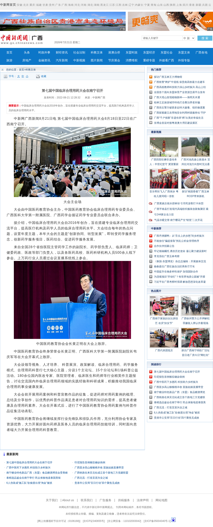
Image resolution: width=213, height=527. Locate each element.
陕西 (173, 4)
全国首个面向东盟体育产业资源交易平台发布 (179, 92)
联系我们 (87, 500)
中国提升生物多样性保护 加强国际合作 (176, 271)
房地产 (26, 60)
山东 (160, 4)
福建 (39, 4)
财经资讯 (62, 52)
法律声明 (143, 500)
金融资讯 (44, 60)
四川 (185, 4)
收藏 (43, 76)
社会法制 (79, 52)
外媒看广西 (166, 60)
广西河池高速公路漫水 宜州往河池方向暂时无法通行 (195, 164)
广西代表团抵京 (164, 350)
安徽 (19, 4)
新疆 (198, 4)
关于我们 (52, 500)
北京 (26, 4)
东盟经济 (149, 52)
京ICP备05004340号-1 (157, 521)
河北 (77, 4)
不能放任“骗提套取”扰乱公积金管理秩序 (176, 240)
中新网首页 (8, 4)
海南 (71, 4)
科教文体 (97, 52)
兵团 (205, 4)
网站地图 (161, 500)
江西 (118, 4)
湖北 (90, 4)
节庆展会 (114, 60)
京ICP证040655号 (93, 521)
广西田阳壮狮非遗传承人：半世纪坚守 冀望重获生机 (164, 164)
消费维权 (132, 60)
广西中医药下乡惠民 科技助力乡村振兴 (28, 467)
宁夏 (147, 4)
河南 (83, 4)
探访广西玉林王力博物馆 (168, 76)
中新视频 (79, 60)
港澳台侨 (114, 52)
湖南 (96, 4)
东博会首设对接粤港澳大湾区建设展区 (175, 122)
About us (68, 500)
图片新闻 (97, 60)
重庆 (32, 4)
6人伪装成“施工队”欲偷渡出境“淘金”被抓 (29, 482)
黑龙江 (104, 4)
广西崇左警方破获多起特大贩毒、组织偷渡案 (179, 107)
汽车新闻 (62, 60)
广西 (64, 4)
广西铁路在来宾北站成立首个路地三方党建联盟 (101, 472)
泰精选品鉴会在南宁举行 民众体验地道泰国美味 (33, 477)
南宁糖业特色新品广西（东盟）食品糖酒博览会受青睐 (37, 472)
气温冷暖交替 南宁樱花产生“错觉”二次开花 (178, 220)
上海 (179, 4)
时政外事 (44, 52)
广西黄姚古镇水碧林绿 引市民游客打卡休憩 (178, 203)
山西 (166, 4)
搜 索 (204, 38)
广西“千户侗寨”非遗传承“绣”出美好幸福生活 (178, 117)
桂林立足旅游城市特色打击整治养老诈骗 (177, 102)
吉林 (125, 4)
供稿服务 (124, 500)
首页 (9, 52)
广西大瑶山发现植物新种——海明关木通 (177, 97)
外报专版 (184, 60)
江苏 (112, 4)
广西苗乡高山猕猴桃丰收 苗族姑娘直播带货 (99, 467)
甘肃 (45, 4)
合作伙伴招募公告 (164, 246)
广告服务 (105, 500)
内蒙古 (139, 4)
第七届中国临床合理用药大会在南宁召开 (29, 462)
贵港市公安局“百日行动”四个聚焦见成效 (97, 482)
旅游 (9, 60)
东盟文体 (184, 52)
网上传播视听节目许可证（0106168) (59, 521)
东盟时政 (132, 52)
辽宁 (131, 4)
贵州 (52, 4)
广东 (58, 4)
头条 (27, 52)
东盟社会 (167, 52)
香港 (192, 4)
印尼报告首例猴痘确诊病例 (90, 462)
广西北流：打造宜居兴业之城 (91, 477)
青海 (153, 4)
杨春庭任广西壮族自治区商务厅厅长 (174, 266)
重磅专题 (149, 60)
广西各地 (201, 52)
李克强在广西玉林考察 (167, 256)
